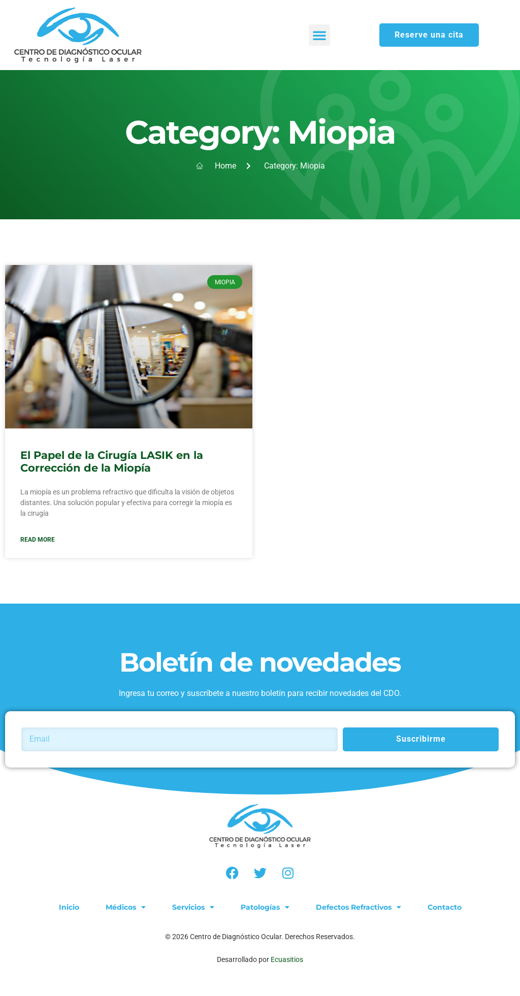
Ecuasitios (287, 959)
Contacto (445, 907)
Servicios (193, 907)
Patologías (265, 907)
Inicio (69, 907)
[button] (319, 35)
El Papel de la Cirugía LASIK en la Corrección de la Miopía (111, 461)
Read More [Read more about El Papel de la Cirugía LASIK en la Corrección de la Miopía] (37, 539)
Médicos (126, 907)
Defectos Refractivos (358, 907)
